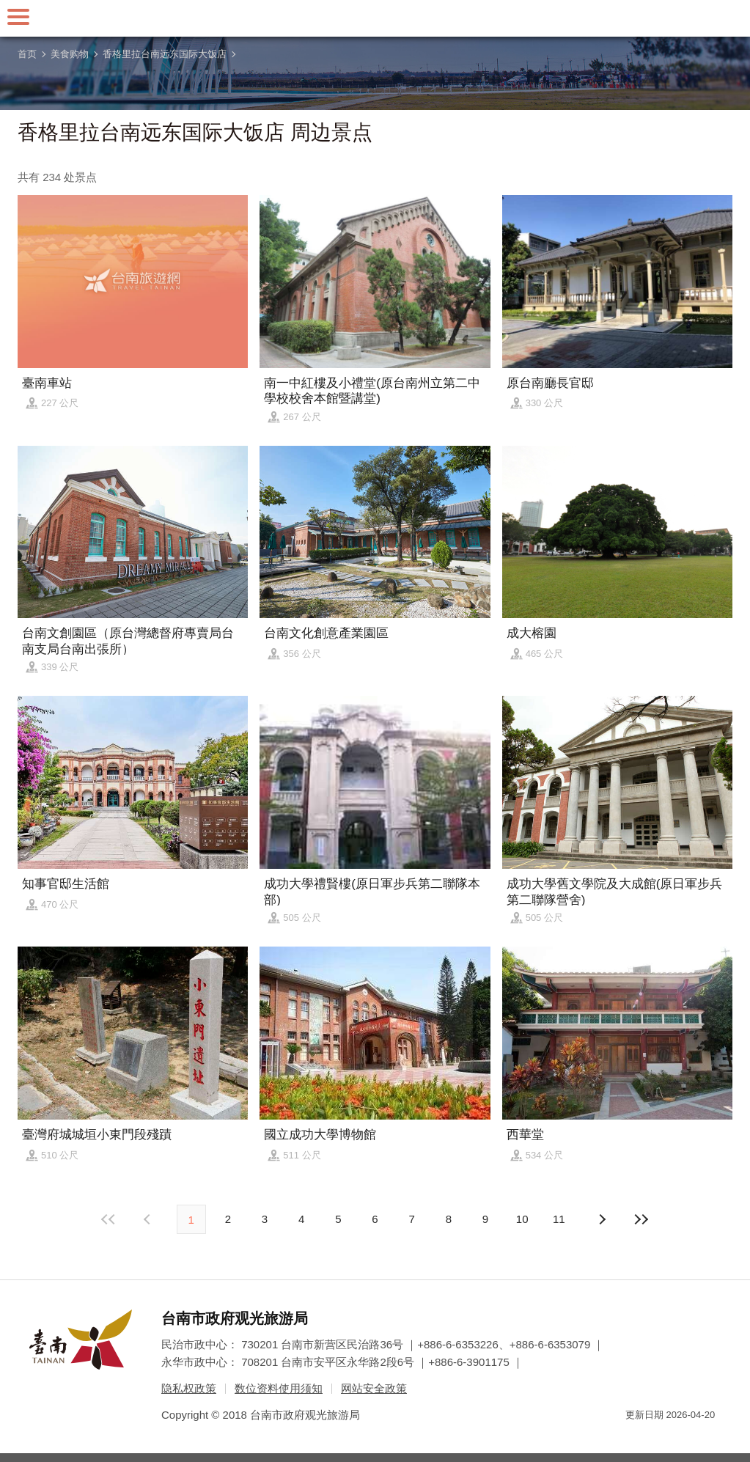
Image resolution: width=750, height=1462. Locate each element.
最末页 (641, 1219)
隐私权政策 (188, 1388)
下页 (148, 1219)
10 (522, 1219)
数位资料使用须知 (279, 1388)
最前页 (108, 1219)
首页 (27, 53)
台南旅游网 (375, 18)
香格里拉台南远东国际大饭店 (165, 53)
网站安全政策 (374, 1388)
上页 (601, 1219)
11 (559, 1219)
